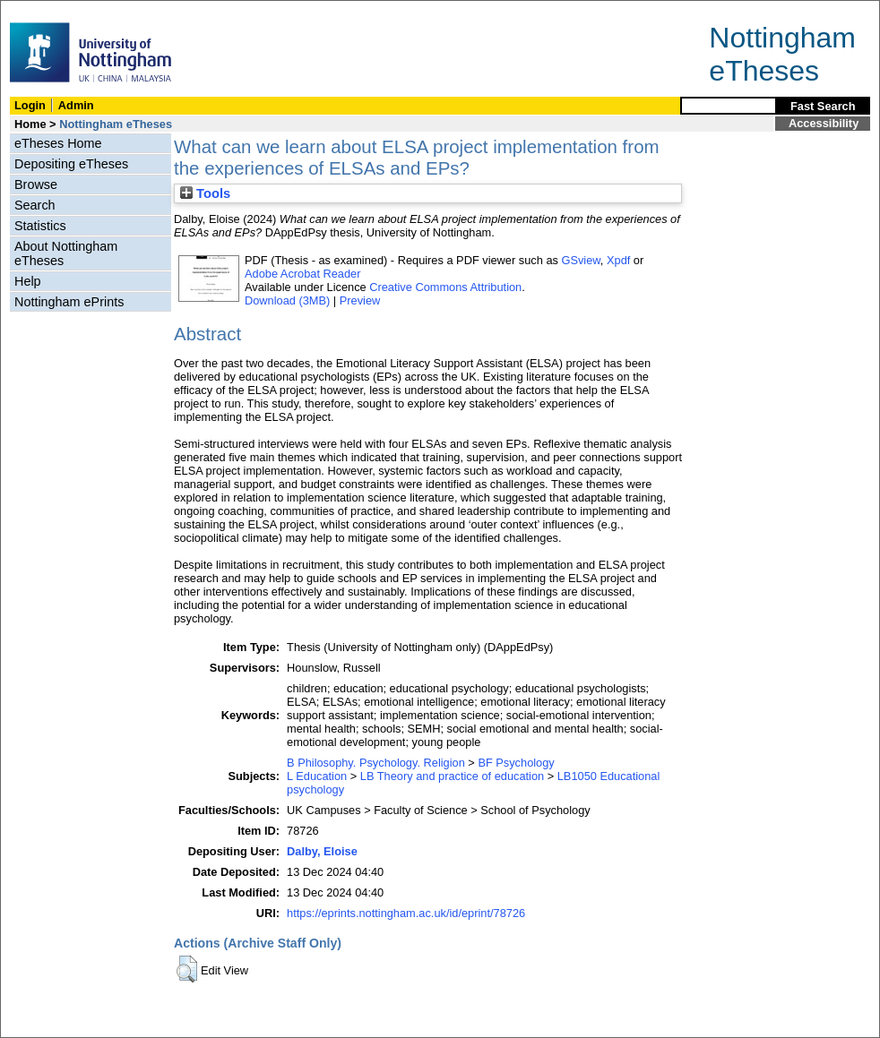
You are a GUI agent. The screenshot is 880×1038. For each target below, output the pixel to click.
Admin (76, 105)
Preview (360, 300)
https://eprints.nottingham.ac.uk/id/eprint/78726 (406, 913)
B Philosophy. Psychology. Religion (376, 762)
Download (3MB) (287, 300)
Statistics (40, 226)
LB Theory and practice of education (452, 776)
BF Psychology (516, 762)
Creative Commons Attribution (445, 287)
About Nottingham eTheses (65, 253)
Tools (205, 193)
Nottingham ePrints (69, 302)
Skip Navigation (40, 10)
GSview (580, 260)
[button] (187, 969)
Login (30, 105)
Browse (35, 184)
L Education (317, 776)
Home (30, 124)
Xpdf (618, 260)
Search (35, 205)
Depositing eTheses (71, 164)
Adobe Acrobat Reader (302, 273)
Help (27, 281)
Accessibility (823, 123)
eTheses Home (58, 143)
